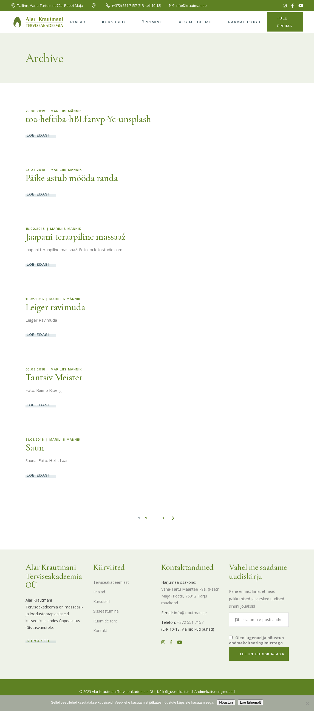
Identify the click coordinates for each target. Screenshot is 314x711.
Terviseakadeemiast (111, 582)
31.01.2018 (35, 439)
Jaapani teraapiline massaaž (76, 236)
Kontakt (100, 630)
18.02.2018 (35, 229)
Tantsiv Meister (54, 377)
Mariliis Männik (66, 111)
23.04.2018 (36, 170)
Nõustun (226, 702)
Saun (35, 447)
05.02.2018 (36, 369)
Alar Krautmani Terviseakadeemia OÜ (123, 691)
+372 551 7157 (190, 622)
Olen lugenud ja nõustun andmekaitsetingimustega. (256, 640)
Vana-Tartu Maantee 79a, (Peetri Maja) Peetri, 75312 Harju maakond (190, 596)
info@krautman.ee (190, 612)
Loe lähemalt (250, 702)
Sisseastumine (106, 611)
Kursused (101, 601)
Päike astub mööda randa (72, 178)
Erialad (99, 591)
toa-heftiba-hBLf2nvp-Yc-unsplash (88, 119)
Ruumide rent (105, 621)
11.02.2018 (35, 299)
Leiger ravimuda (55, 307)
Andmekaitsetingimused (214, 691)
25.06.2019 (36, 111)
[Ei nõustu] (307, 703)
